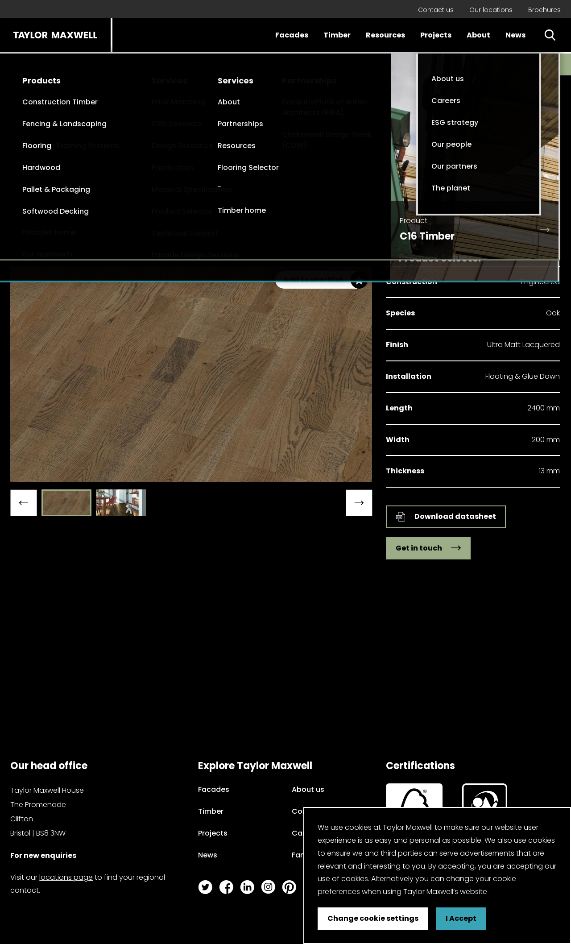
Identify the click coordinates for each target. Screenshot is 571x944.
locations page (66, 877)
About (478, 35)
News (515, 35)
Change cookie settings (372, 918)
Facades (291, 35)
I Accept (461, 918)
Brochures (544, 9)
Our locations (491, 9)
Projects (435, 35)
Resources (385, 35)
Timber (337, 35)
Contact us (436, 9)
